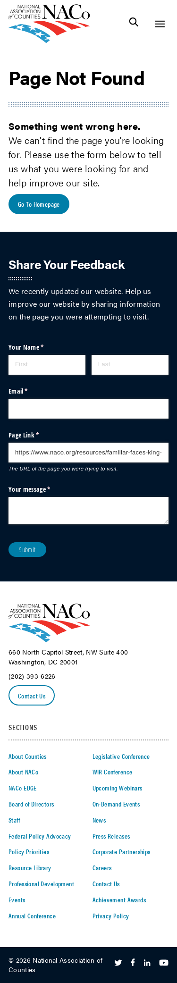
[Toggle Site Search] (134, 23)
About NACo (23, 771)
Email (29, 391)
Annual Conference (32, 915)
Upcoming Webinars (118, 787)
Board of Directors (31, 803)
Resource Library (29, 867)
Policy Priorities (28, 851)
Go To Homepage (39, 204)
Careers (102, 867)
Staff (14, 819)
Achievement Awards (119, 899)
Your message (41, 489)
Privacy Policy (111, 915)
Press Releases (111, 835)
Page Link (35, 435)
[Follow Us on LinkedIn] (147, 963)
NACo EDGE (22, 787)
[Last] (130, 365)
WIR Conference (113, 771)
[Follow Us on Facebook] (133, 963)
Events (16, 899)
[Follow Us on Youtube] (164, 963)
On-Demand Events (116, 803)
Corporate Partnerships (122, 851)
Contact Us (31, 695)
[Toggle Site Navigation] (160, 23)
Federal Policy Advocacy (39, 835)
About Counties (27, 756)
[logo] (49, 40)
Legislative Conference (121, 756)
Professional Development (41, 883)
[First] (46, 365)
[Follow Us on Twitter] (118, 963)
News (99, 819)
